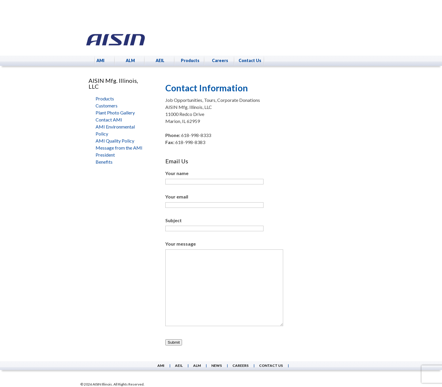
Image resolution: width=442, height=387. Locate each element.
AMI (100, 60)
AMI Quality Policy (115, 140)
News (216, 365)
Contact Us (250, 60)
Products (190, 60)
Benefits (104, 162)
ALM (130, 60)
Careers (220, 60)
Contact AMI (109, 119)
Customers (107, 105)
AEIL (160, 60)
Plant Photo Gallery (115, 112)
